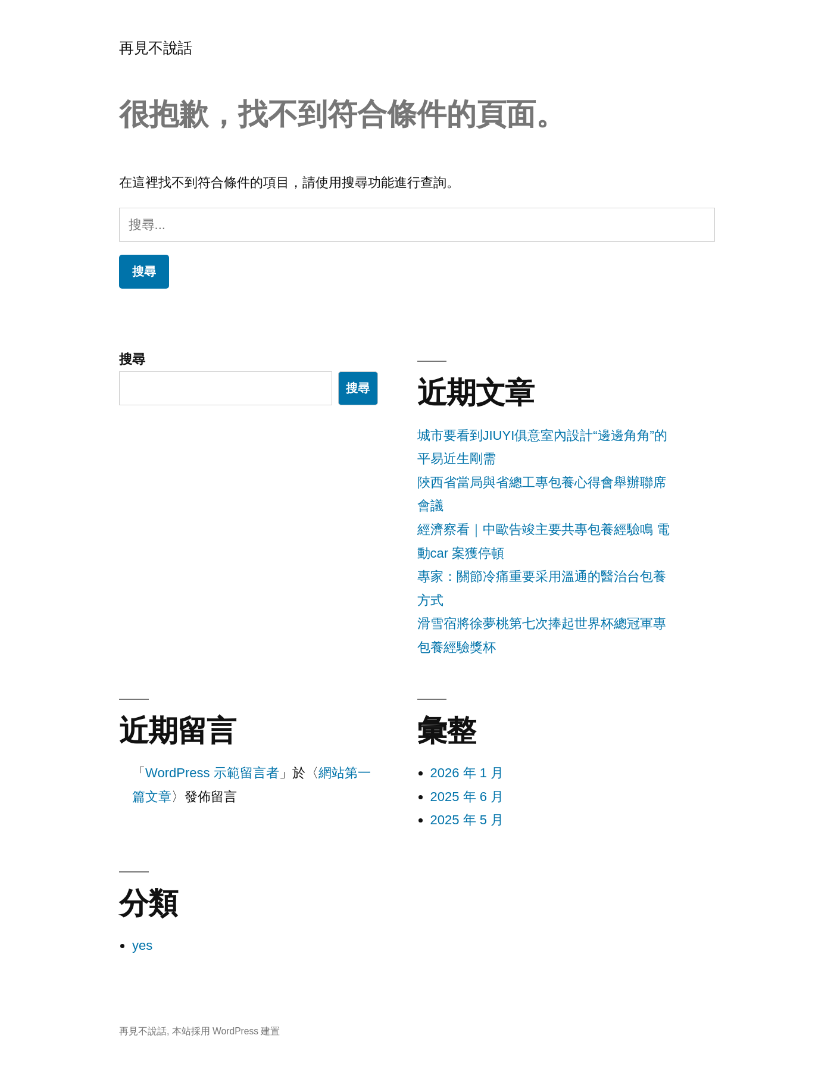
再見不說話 (155, 48)
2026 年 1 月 (467, 772)
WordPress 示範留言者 (212, 772)
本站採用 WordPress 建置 (226, 1031)
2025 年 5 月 (467, 819)
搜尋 (132, 359)
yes (142, 945)
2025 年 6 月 (467, 796)
